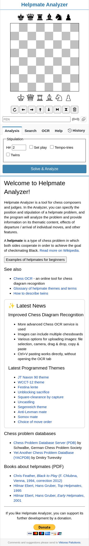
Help (59, 131)
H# (8, 147)
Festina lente (28, 387)
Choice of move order (35, 422)
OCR (46, 131)
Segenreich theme (32, 407)
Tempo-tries (61, 147)
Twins (15, 155)
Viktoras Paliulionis (69, 542)
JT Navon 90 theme (33, 377)
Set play (38, 147)
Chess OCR (23, 278)
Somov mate (28, 417)
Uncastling (26, 402)
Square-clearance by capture (41, 397)
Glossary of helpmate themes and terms (45, 288)
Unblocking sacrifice (33, 392)
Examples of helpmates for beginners (35, 260)
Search (31, 131)
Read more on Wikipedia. (60, 250)
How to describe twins (31, 293)
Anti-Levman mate (32, 412)
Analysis (12, 131)
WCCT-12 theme (31, 382)
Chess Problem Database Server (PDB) (45, 443)
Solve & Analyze (44, 169)
